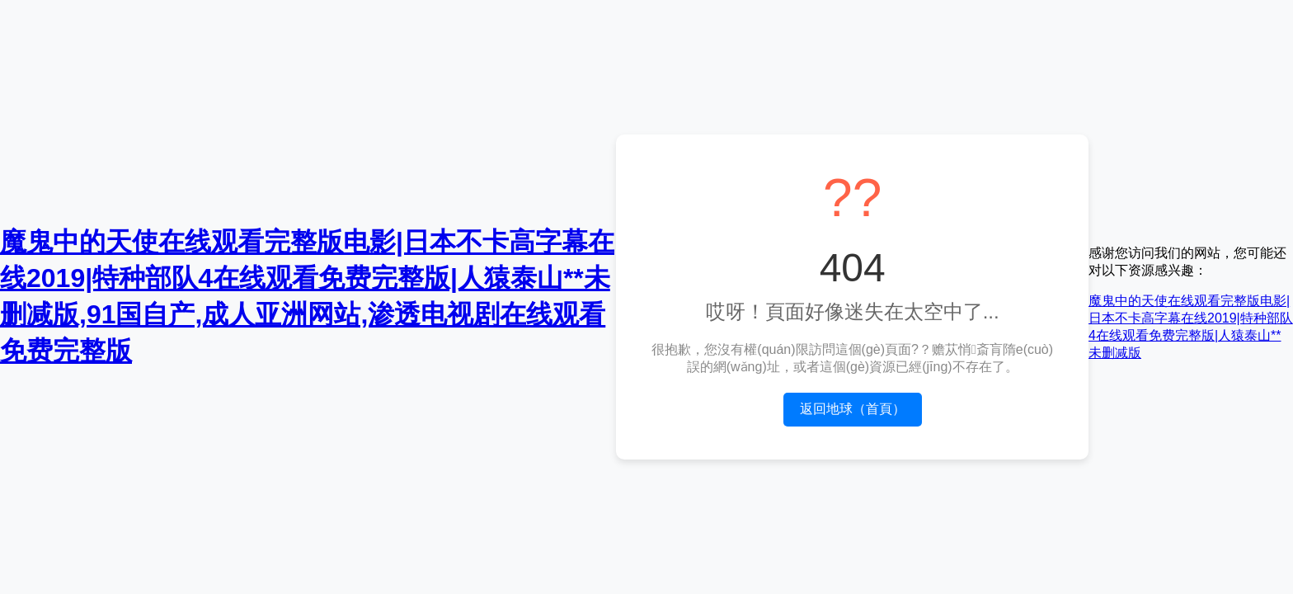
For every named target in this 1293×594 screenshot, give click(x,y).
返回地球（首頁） (852, 409)
